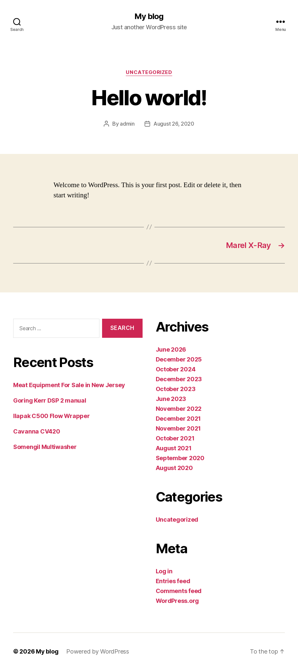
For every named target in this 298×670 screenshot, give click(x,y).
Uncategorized (149, 72)
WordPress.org (177, 600)
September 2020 (180, 458)
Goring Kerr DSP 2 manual (49, 400)
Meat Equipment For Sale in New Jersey (69, 385)
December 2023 (179, 379)
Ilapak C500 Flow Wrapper (51, 415)
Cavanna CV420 (36, 431)
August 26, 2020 (173, 123)
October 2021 (175, 438)
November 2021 (178, 428)
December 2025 (179, 359)
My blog (148, 16)
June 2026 (171, 349)
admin (127, 123)
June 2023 (171, 398)
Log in (164, 571)
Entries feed (173, 581)
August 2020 (174, 467)
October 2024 (176, 369)
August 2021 (174, 448)
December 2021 (178, 418)
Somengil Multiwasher (45, 446)
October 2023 (176, 388)
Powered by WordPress (97, 651)
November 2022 (179, 408)
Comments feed (179, 590)
